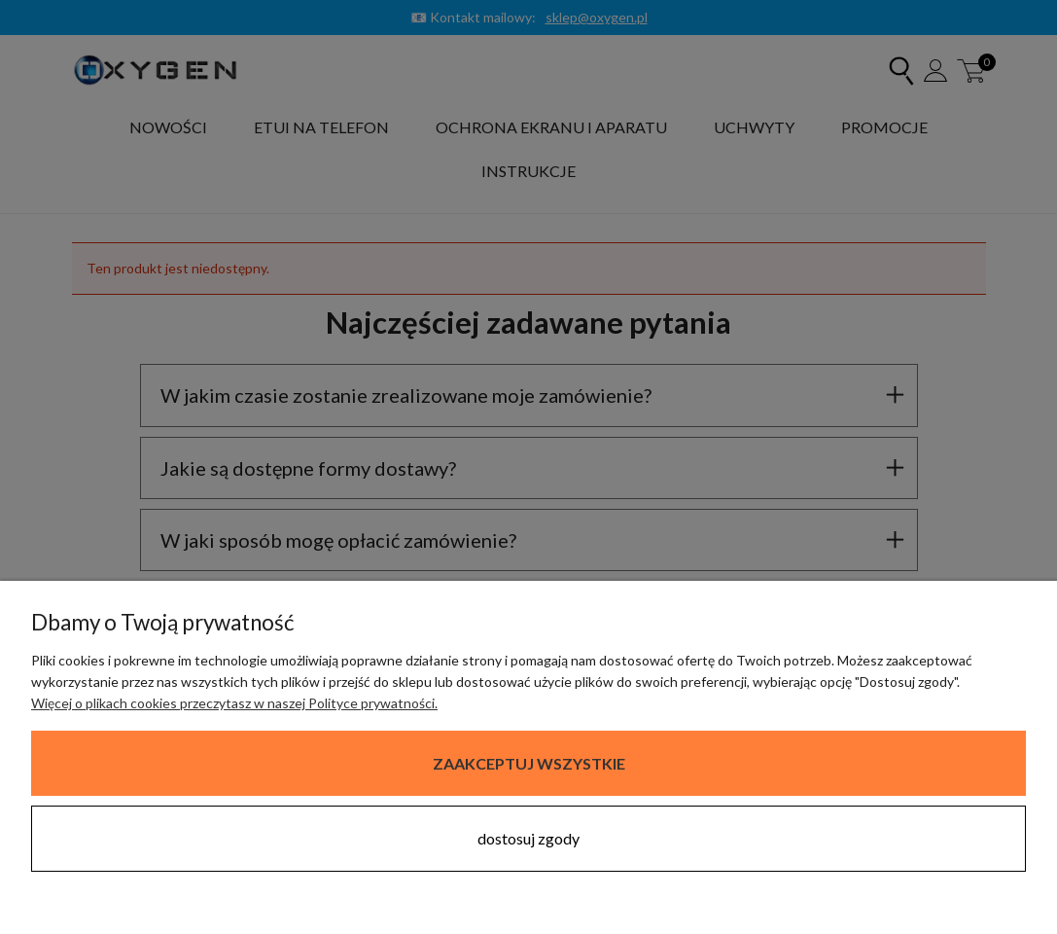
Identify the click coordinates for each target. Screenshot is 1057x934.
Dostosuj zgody (528, 838)
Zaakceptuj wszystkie (529, 763)
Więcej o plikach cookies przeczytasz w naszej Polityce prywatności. (234, 703)
